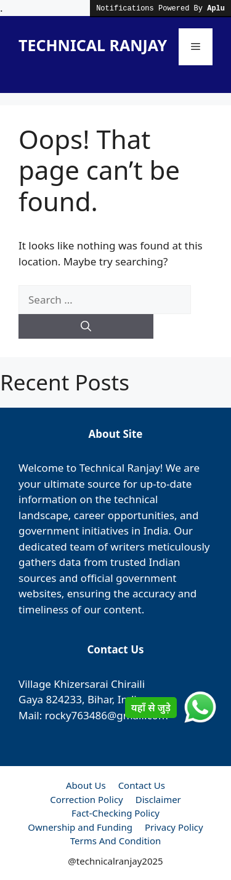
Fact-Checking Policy (115, 813)
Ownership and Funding (80, 827)
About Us (86, 785)
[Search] (85, 326)
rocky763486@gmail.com (106, 715)
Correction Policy (86, 799)
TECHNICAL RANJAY (92, 44)
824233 (64, 699)
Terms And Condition (115, 840)
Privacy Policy (174, 827)
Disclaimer (158, 799)
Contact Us (141, 785)
